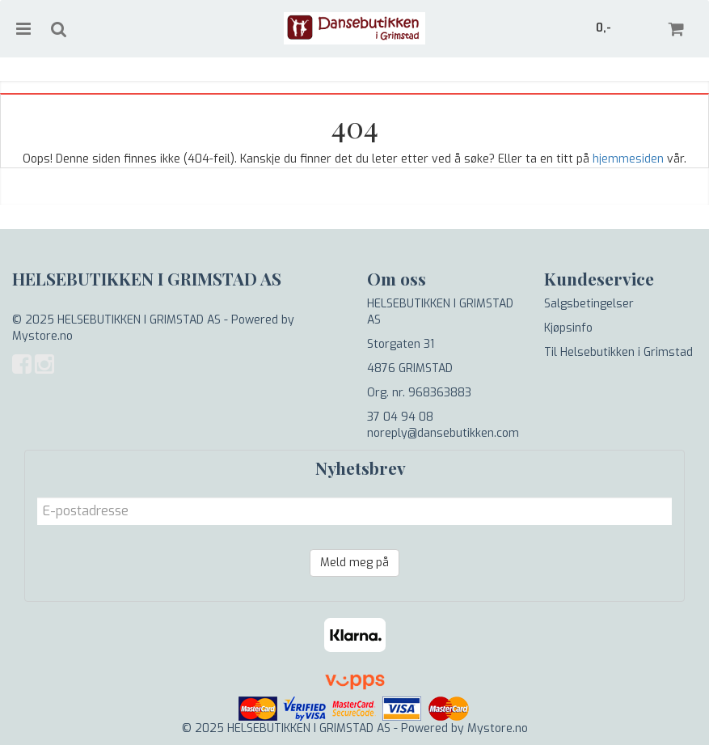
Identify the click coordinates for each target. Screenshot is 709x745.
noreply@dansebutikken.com (443, 433)
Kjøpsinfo (568, 328)
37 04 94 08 (400, 417)
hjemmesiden (628, 159)
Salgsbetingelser (589, 303)
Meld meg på (354, 562)
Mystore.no (42, 336)
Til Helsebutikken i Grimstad (618, 352)
